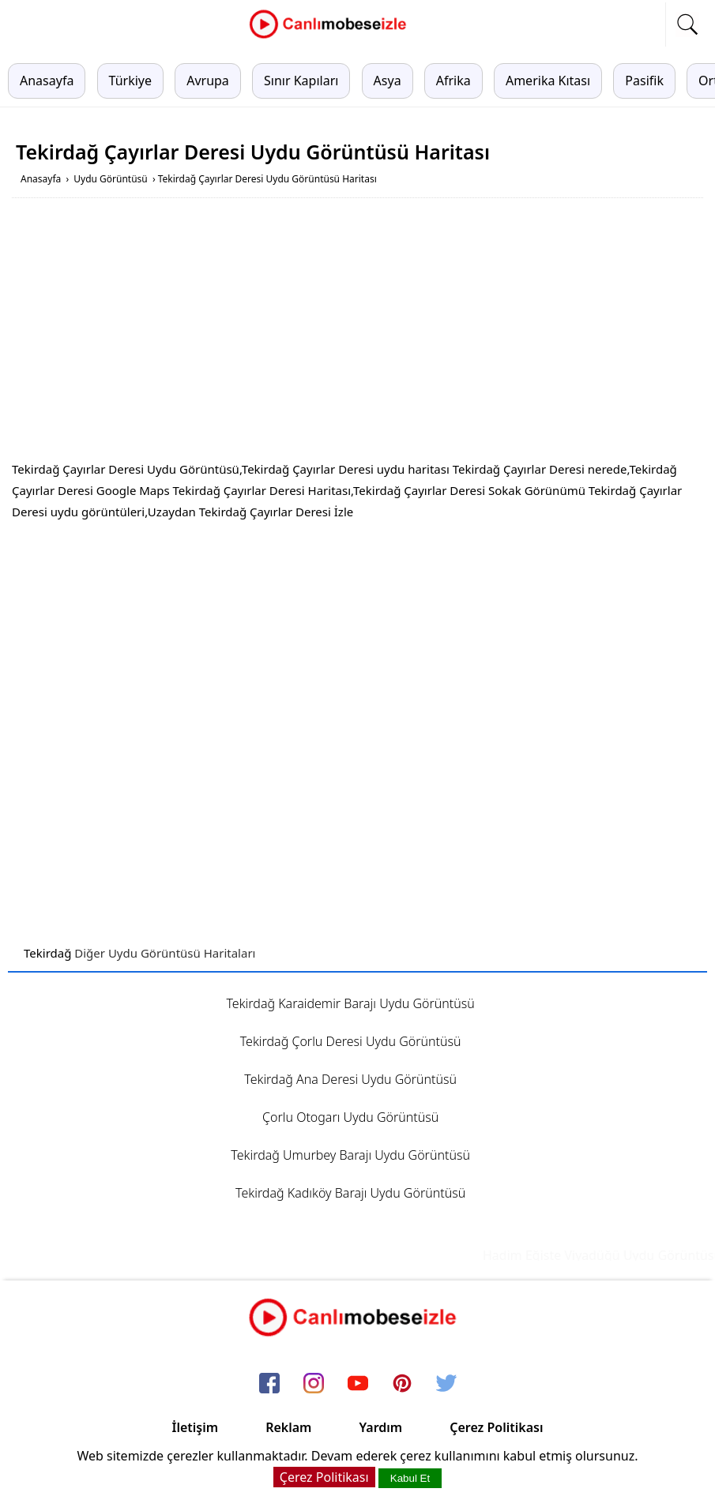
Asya (387, 80)
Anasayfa (46, 80)
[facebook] (269, 1384)
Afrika (453, 80)
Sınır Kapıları (301, 80)
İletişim (195, 1427)
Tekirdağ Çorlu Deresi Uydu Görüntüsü (350, 1041)
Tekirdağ (47, 953)
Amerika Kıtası (548, 80)
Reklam (288, 1427)
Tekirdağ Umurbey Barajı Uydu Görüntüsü (350, 1155)
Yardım (380, 1427)
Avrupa (207, 80)
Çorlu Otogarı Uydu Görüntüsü (350, 1117)
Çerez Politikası (496, 1427)
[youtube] (358, 1384)
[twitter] (446, 1384)
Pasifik (644, 80)
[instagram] (313, 1384)
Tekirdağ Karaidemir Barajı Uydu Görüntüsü (351, 1003)
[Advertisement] (358, 332)
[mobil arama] (687, 24)
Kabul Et (410, 1478)
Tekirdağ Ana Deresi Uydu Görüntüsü (350, 1079)
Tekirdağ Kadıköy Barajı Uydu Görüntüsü (350, 1193)
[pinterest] (402, 1384)
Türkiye (130, 80)
